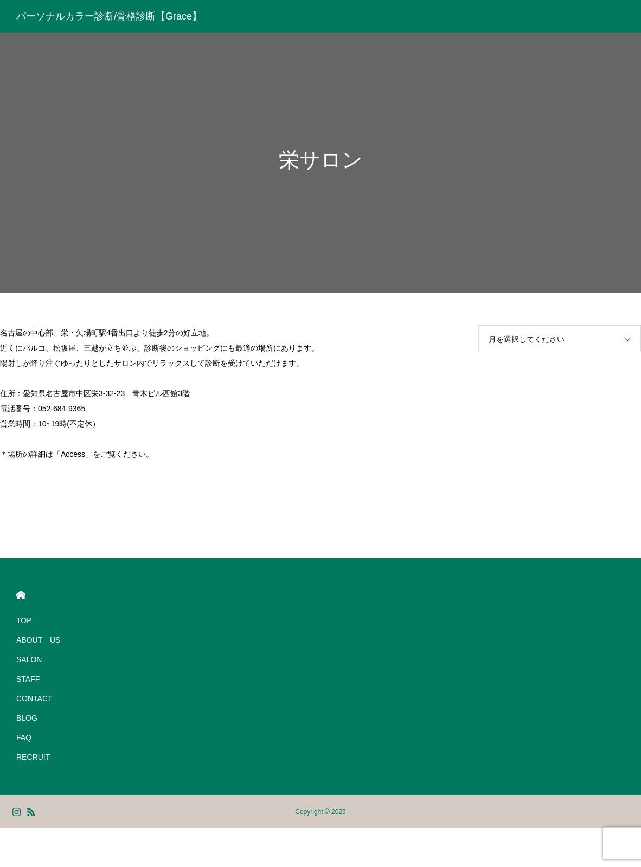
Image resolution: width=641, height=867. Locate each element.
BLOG (26, 718)
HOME (20, 595)
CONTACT (34, 698)
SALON (29, 659)
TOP (24, 620)
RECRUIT (33, 757)
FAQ (23, 737)
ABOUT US (38, 640)
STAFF (28, 679)
